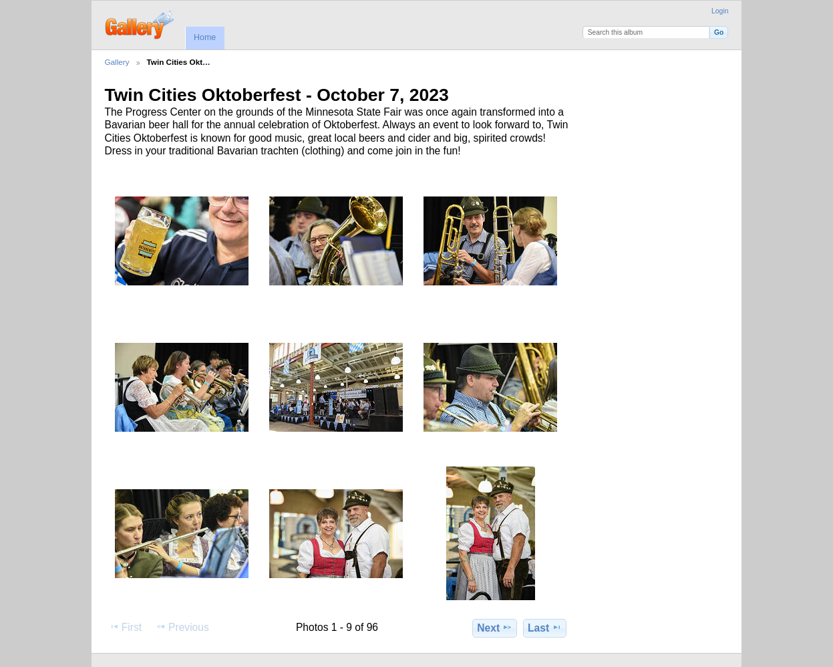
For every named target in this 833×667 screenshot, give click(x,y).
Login (719, 11)
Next (494, 628)
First (125, 627)
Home (205, 37)
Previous (182, 627)
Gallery (117, 61)
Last (545, 628)
